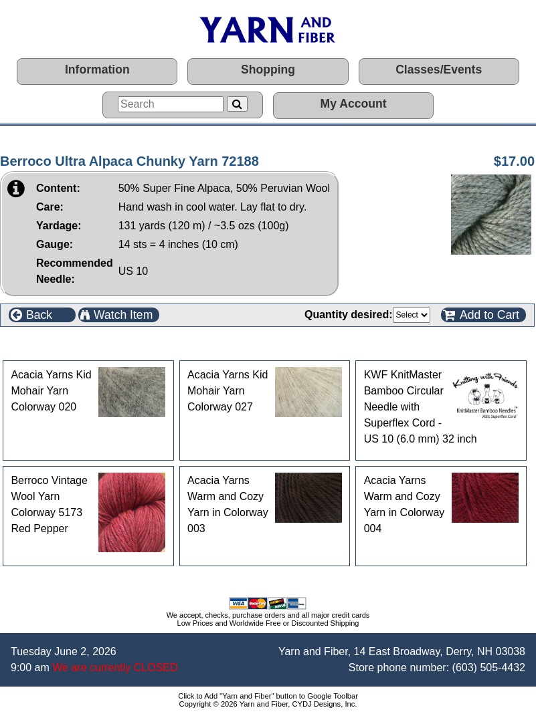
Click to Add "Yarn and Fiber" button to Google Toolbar (268, 696)
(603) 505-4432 (488, 667)
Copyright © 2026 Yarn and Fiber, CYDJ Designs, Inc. (268, 704)
